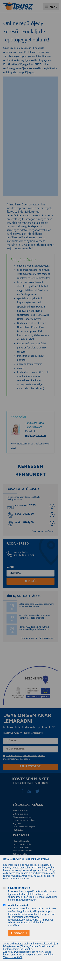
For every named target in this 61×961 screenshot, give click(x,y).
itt (53, 876)
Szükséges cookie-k (19, 888)
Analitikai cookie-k (18, 905)
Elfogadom (19, 933)
